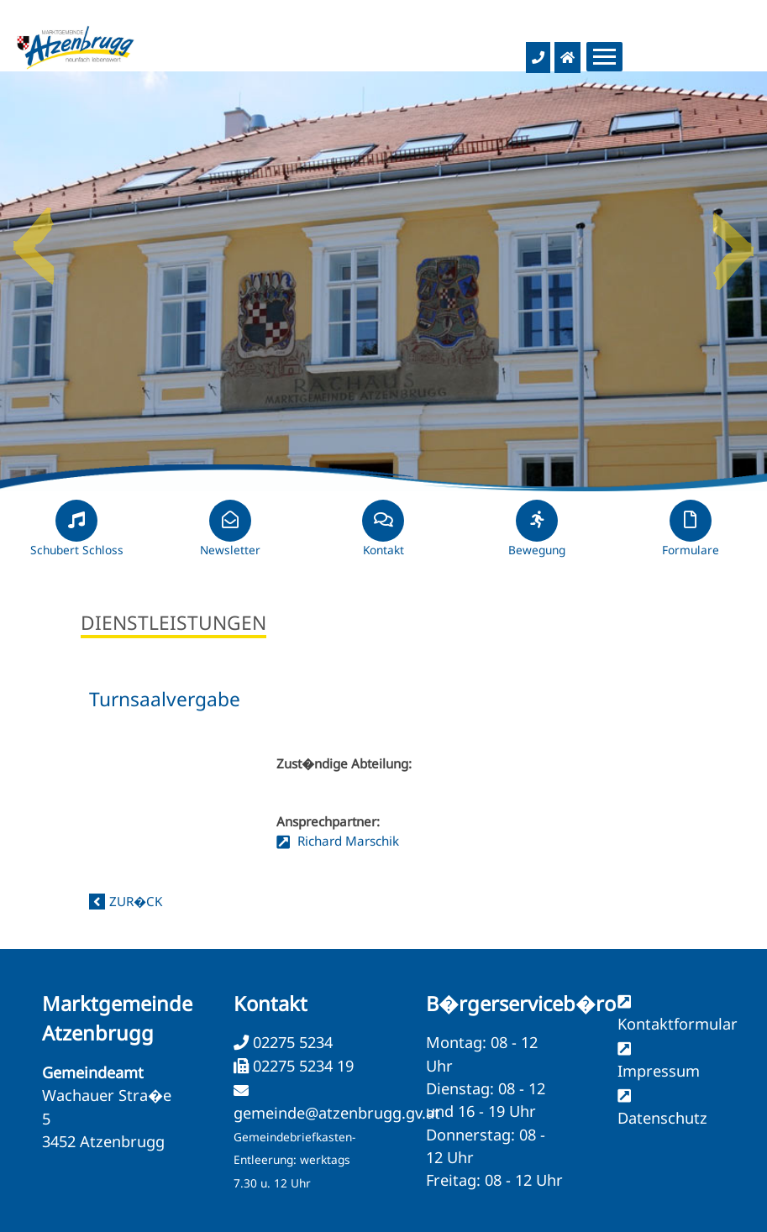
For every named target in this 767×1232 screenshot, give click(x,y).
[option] (383, 281)
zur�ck (135, 901)
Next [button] (733, 239)
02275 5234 (291, 1042)
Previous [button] (33, 239)
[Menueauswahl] (604, 56)
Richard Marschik (346, 840)
